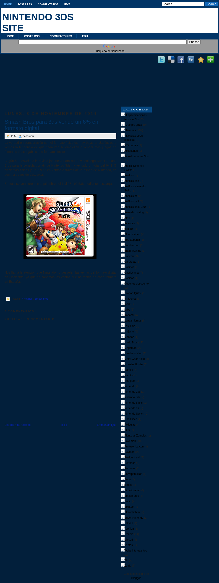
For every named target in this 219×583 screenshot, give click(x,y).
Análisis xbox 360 (135, 207)
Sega (127, 479)
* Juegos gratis (133, 124)
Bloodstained (132, 234)
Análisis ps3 (131, 201)
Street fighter (132, 512)
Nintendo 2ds (132, 391)
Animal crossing (134, 212)
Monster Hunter (133, 364)
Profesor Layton (134, 446)
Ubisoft (128, 539)
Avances (129, 223)
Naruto (128, 375)
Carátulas (130, 261)
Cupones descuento (136, 283)
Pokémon (130, 441)
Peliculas (129, 424)
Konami (129, 315)
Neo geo (129, 380)
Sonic (127, 501)
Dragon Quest (132, 293)
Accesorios (131, 150)
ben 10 (128, 228)
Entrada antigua (106, 424)
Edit (67, 4)
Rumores (130, 468)
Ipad (127, 304)
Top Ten (129, 528)
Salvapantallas (133, 474)
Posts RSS (25, 4)
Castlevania (131, 272)
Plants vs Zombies (135, 435)
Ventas (128, 545)
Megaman (130, 348)
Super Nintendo (133, 517)
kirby (127, 309)
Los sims (129, 326)
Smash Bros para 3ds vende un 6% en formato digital (51, 125)
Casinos (129, 267)
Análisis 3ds (131, 181)
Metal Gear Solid (134, 359)
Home (8, 4)
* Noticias (27, 298)
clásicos (129, 278)
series (128, 484)
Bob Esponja (132, 239)
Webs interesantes (135, 550)
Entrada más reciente (18, 424)
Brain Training (132, 250)
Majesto (129, 331)
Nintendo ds (131, 408)
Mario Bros (131, 342)
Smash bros (41, 298)
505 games (131, 145)
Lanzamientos (132, 320)
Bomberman (131, 245)
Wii (126, 560)
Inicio (64, 424)
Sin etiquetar (132, 490)
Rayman (129, 452)
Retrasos (129, 463)
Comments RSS (48, 4)
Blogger (136, 578)
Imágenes (130, 298)
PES (127, 430)
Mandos (129, 337)
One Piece (130, 419)
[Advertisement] (60, 78)
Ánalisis (129, 175)
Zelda (127, 565)
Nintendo (129, 386)
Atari (127, 218)
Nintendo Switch (134, 413)
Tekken (128, 523)
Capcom (129, 256)
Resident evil (132, 457)
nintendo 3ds (132, 397)
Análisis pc (130, 196)
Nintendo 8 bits (133, 402)
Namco (128, 369)
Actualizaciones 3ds (136, 156)
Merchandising (133, 353)
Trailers (128, 534)
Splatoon (129, 506)
